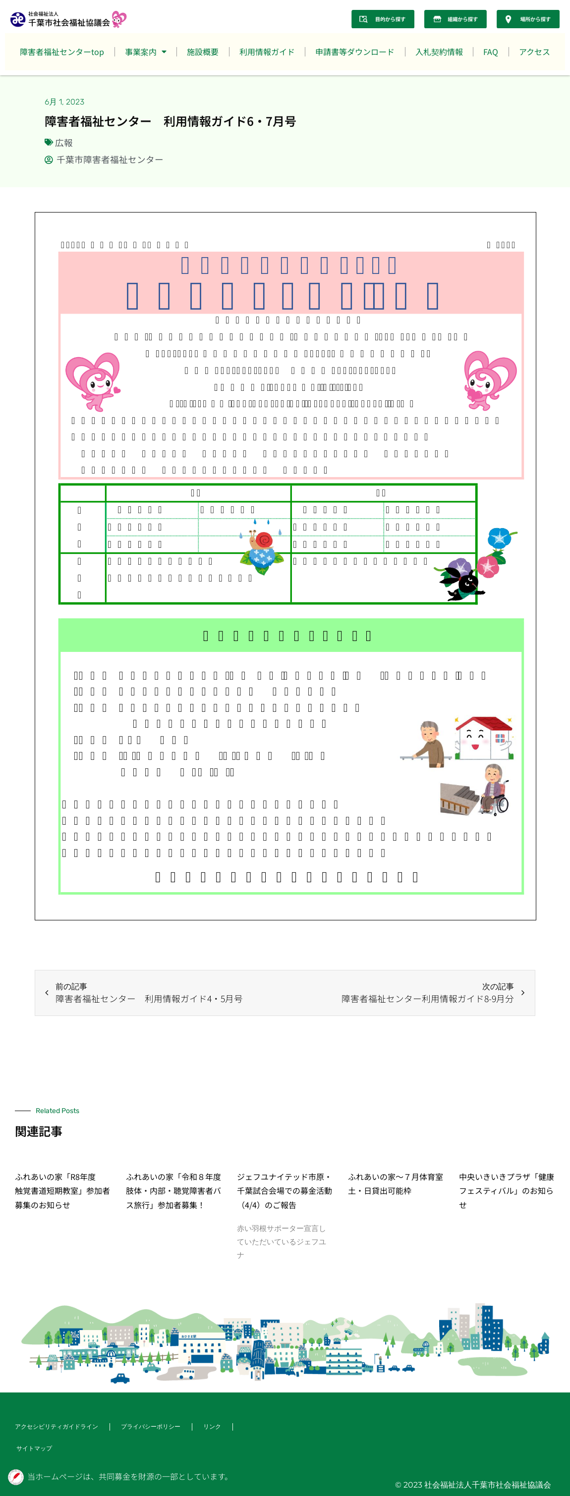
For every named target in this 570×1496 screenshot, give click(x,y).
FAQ (490, 51)
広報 (64, 142)
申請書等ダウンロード (355, 51)
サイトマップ (34, 1448)
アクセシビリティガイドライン (56, 1426)
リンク (212, 1426)
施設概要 (203, 51)
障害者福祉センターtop (62, 51)
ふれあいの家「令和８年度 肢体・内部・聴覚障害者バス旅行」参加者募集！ (177, 1191)
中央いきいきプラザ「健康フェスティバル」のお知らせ (506, 1191)
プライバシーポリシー (150, 1426)
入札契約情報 (439, 51)
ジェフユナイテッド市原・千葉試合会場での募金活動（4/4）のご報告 (284, 1191)
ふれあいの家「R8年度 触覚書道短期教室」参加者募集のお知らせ (62, 1191)
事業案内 (146, 51)
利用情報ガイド (267, 51)
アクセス (534, 51)
